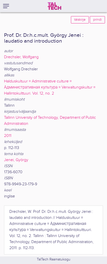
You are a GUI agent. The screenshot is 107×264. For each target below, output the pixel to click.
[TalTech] (54, 6)
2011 (7, 135)
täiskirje (80, 20)
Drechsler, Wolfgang (21, 57)
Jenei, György (16, 160)
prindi (97, 20)
